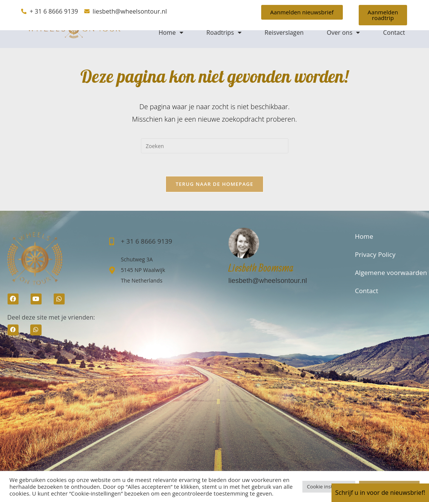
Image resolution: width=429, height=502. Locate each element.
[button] (13, 329)
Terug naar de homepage (215, 184)
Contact (394, 32)
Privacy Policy (375, 254)
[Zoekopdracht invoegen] (214, 145)
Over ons (343, 32)
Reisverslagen (284, 32)
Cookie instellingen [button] (329, 486)
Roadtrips (224, 32)
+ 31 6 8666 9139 (146, 241)
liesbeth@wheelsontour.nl (267, 280)
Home (170, 32)
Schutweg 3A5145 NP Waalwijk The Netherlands (143, 270)
